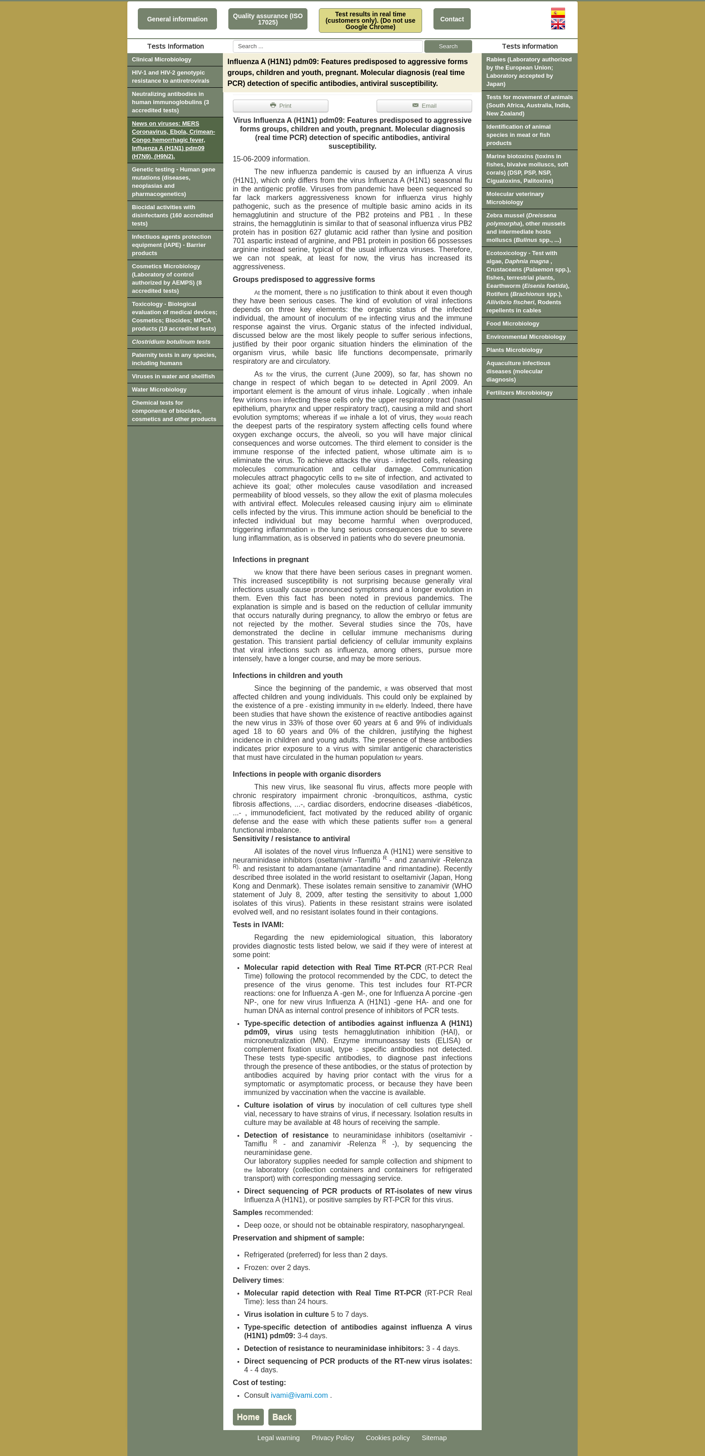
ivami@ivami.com (299, 1395)
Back (282, 1416)
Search (448, 46)
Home (248, 1416)
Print (281, 105)
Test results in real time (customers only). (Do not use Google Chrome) (371, 20)
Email (424, 105)
